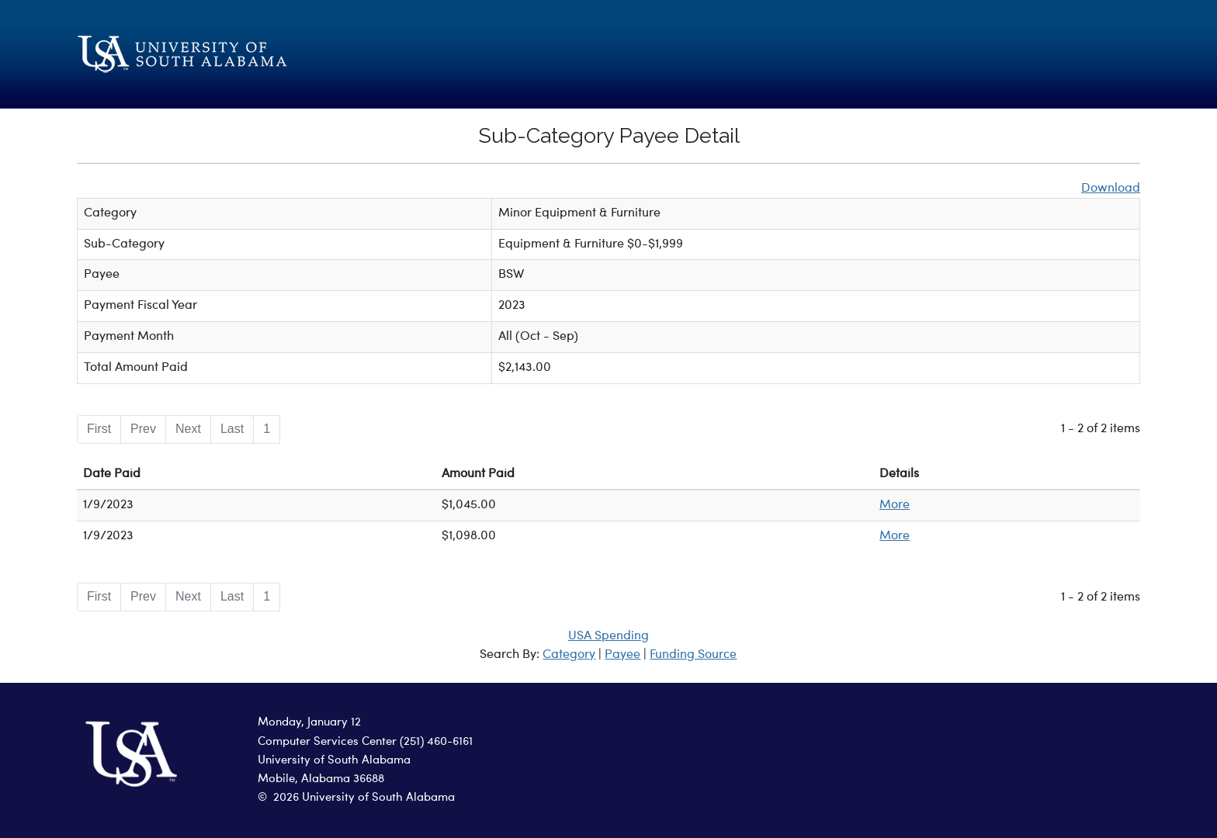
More (894, 505)
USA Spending (608, 636)
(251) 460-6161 (436, 742)
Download (1110, 188)
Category (569, 655)
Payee (622, 655)
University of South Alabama (334, 761)
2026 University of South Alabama (364, 798)
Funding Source (693, 655)
